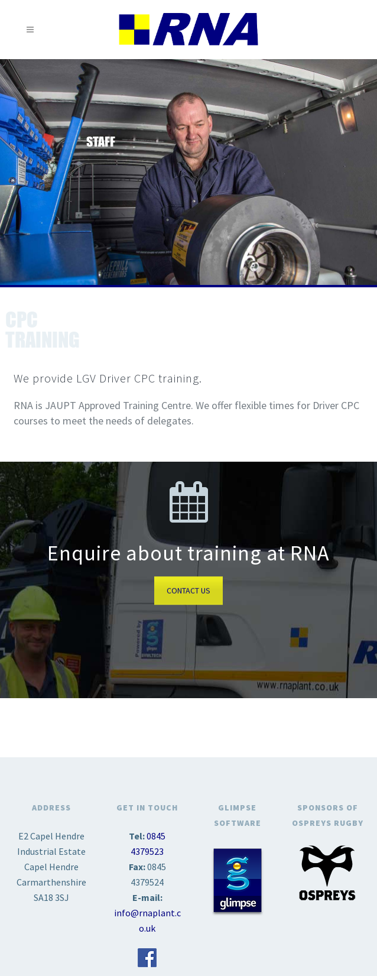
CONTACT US (188, 590)
